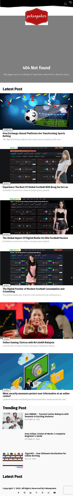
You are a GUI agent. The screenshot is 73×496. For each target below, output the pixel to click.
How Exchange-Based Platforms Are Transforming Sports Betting (34, 135)
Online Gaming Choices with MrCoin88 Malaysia (28, 342)
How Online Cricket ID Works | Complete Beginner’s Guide (45, 435)
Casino (6, 339)
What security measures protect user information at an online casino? (36, 395)
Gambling (8, 130)
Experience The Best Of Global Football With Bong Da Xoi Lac (35, 187)
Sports (6, 184)
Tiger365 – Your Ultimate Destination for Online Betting (45, 454)
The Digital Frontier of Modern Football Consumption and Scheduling (33, 290)
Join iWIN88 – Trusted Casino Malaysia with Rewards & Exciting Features (47, 415)
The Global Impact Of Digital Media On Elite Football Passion (35, 238)
